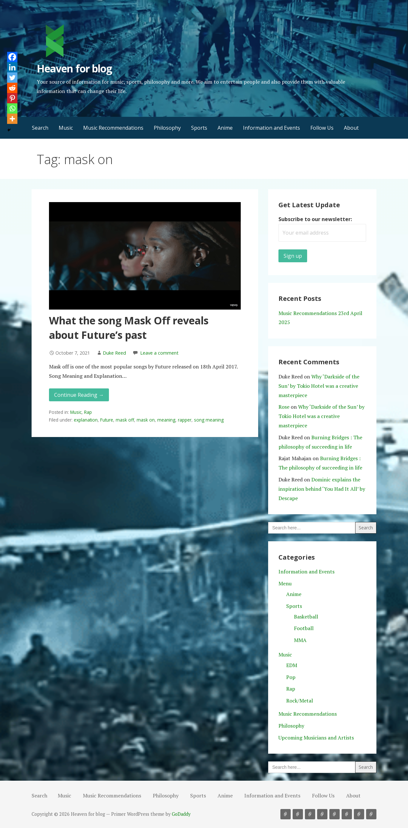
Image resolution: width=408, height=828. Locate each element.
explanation (86, 420)
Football (304, 628)
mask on (146, 420)
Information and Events (271, 127)
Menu (285, 583)
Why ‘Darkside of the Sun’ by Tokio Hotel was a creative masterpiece (318, 386)
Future (106, 420)
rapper (184, 420)
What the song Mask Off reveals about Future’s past (129, 327)
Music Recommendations (113, 127)
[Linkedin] (12, 67)
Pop (291, 677)
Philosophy (167, 127)
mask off (125, 420)
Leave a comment (159, 353)
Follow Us (322, 127)
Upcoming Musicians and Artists (316, 737)
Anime (225, 127)
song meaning (209, 420)
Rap (88, 412)
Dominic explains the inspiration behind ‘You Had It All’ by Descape (321, 489)
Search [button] (40, 127)
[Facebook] (12, 57)
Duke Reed (114, 353)
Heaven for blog (74, 68)
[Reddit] (12, 88)
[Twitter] (12, 77)
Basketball (306, 616)
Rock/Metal (299, 700)
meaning (166, 420)
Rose (283, 406)
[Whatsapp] (12, 108)
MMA (300, 640)
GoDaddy (181, 814)
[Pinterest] (12, 98)
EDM (291, 665)
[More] (12, 119)
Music (66, 127)
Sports (199, 127)
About (351, 127)
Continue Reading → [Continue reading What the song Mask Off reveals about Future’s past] (79, 394)
